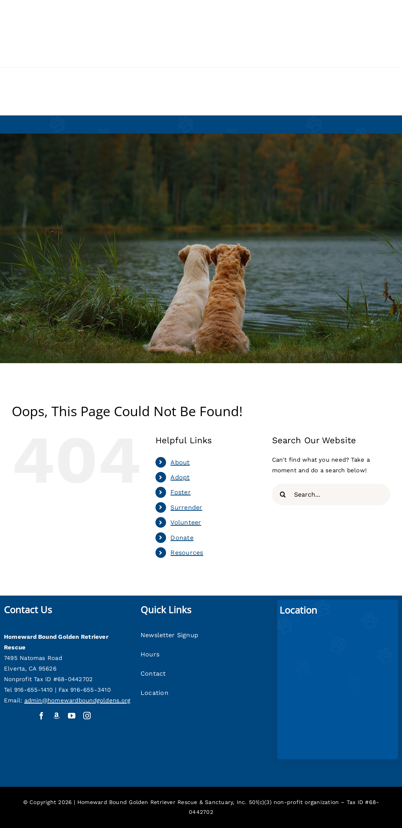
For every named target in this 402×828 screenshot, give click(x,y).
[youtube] (71, 715)
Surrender (186, 507)
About (180, 462)
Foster (180, 492)
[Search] (283, 494)
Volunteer (185, 522)
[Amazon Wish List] (56, 715)
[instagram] (87, 715)
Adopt (180, 477)
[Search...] (331, 494)
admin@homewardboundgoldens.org (77, 700)
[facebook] (41, 715)
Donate (181, 537)
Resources (186, 552)
